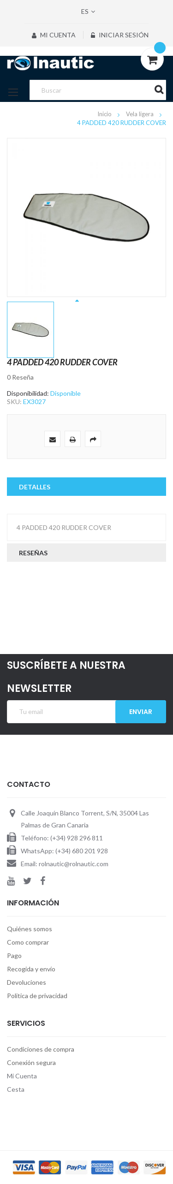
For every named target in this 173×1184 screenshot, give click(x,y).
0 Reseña (20, 377)
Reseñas (33, 553)
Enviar (140, 711)
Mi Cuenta (54, 35)
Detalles (34, 487)
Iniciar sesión (120, 35)
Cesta (15, 1089)
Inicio (105, 114)
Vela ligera (140, 114)
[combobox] (98, 90)
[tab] (86, 486)
